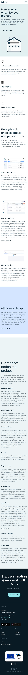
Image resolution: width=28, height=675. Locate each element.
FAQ (2, 642)
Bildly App (17, 632)
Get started (5, 240)
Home (2, 632)
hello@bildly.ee (5, 620)
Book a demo (7, 30)
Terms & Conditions (6, 644)
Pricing (3, 634)
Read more (4, 328)
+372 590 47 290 (5, 617)
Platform (13, 594)
